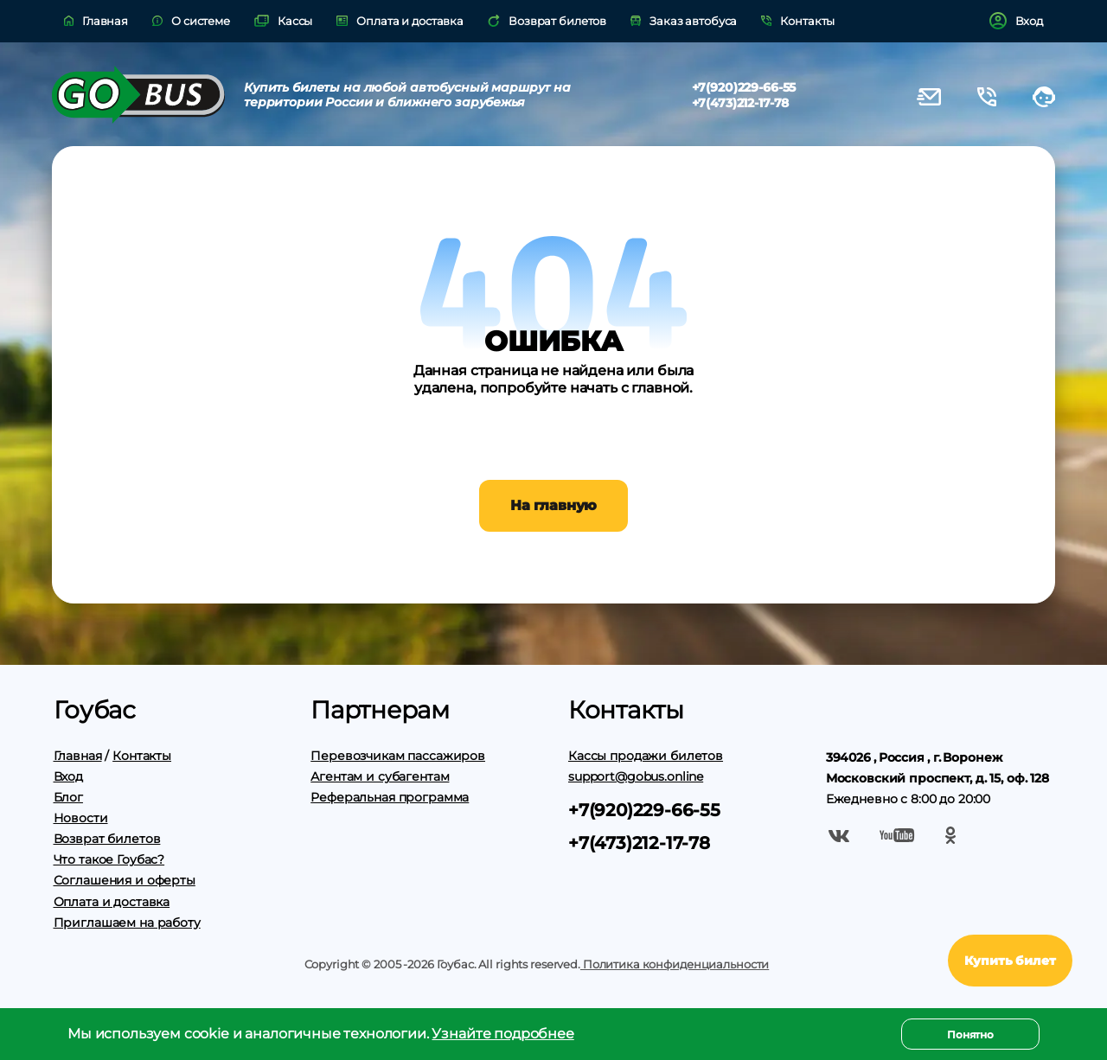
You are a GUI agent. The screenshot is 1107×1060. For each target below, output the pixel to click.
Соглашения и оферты (124, 880)
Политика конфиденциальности (674, 964)
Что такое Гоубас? (109, 859)
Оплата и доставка (112, 902)
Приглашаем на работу (127, 922)
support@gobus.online (635, 776)
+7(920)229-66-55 (744, 87)
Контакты (141, 755)
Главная (78, 755)
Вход (68, 776)
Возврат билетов (107, 838)
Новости (81, 818)
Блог (68, 797)
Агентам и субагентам (379, 776)
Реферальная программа (389, 797)
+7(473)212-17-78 (741, 103)
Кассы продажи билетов (645, 755)
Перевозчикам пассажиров (397, 755)
